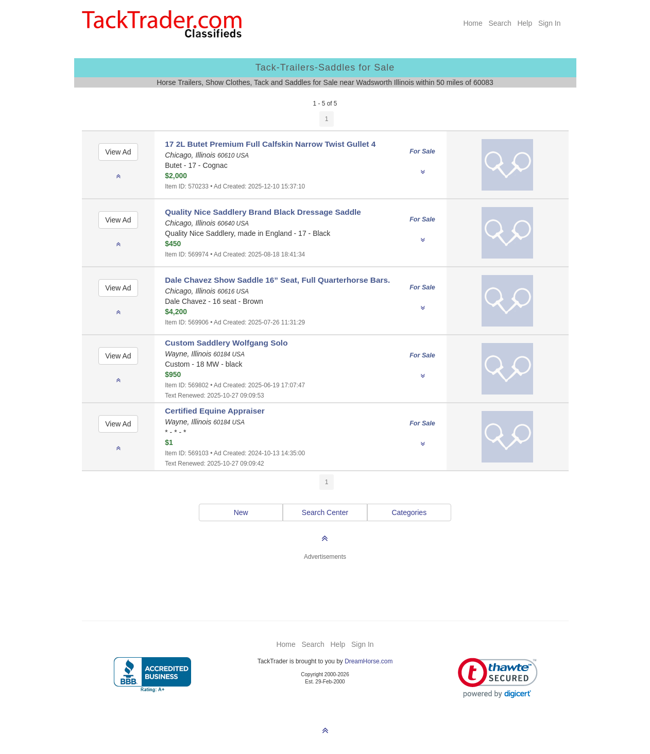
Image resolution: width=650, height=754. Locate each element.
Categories (408, 512)
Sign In (549, 23)
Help (524, 23)
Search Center (325, 512)
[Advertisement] (325, 584)
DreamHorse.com (368, 661)
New (241, 512)
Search (499, 23)
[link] (497, 678)
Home (472, 23)
